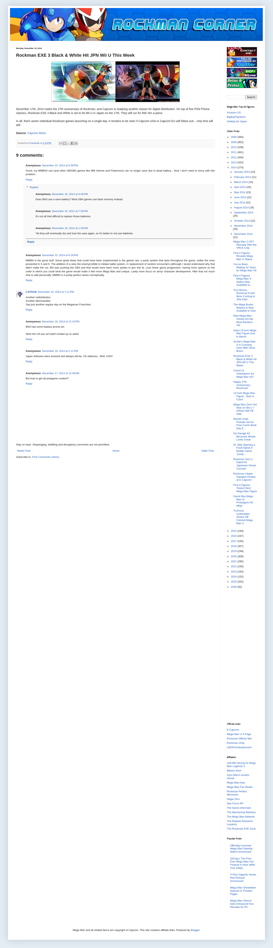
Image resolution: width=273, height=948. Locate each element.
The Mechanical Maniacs (241, 812)
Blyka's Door (234, 770)
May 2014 (240, 192)
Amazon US (234, 112)
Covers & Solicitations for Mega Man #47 (243, 373)
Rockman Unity (235, 742)
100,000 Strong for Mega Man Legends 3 (241, 764)
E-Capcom (233, 729)
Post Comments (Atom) (45, 456)
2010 (234, 147)
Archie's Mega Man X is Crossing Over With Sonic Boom (244, 346)
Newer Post (24, 450)
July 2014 (240, 202)
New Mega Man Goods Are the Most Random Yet (243, 320)
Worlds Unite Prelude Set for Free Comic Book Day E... (244, 423)
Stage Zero (233, 799)
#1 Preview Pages (243, 890)
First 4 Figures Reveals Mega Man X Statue (243, 256)
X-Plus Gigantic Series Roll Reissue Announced (243, 877)
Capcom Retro (36, 133)
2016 (234, 535)
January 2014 (242, 171)
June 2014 (240, 197)
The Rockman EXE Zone (241, 828)
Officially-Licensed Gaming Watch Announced (241, 848)
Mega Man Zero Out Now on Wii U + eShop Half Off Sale (245, 409)
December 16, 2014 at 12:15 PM (60, 321)
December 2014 (243, 233)
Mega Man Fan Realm (240, 786)
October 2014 (242, 220)
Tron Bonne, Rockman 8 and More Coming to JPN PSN (244, 295)
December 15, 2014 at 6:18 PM (60, 255)
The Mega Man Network (241, 816)
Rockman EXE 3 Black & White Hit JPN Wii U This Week (244, 360)
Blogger (195, 930)
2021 (234, 561)
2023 (234, 571)
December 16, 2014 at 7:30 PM (70, 211)
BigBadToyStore (236, 116)
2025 (234, 581)
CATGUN (31, 291)
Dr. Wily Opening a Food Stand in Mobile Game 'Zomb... (244, 449)
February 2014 (243, 177)
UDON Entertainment (239, 747)
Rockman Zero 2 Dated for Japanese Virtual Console (244, 464)
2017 (234, 541)
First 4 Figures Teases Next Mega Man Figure (245, 488)
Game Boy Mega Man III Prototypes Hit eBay (243, 501)
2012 (234, 157)
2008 (234, 136)
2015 (234, 530)
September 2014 (243, 212)
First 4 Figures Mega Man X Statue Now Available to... (242, 280)
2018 (234, 546)
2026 (234, 586)
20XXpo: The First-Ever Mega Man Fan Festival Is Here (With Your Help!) (242, 863)
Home (116, 450)
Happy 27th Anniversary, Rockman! (242, 385)
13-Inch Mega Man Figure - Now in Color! (244, 396)
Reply (29, 179)
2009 (234, 142)
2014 (234, 167)
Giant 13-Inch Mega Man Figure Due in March (244, 333)
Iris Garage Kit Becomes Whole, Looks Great (244, 436)
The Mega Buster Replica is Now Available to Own (244, 307)
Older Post (208, 450)
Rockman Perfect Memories (237, 793)
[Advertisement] (243, 655)
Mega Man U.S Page (239, 734)
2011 (234, 152)
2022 (234, 566)
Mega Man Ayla (236, 782)
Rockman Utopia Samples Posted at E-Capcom (244, 476)
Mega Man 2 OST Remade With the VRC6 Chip (244, 244)
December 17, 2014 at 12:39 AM (60, 373)
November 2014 (243, 225)
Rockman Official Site (239, 738)
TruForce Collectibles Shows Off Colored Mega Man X (243, 517)
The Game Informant (239, 807)
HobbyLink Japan (237, 121)
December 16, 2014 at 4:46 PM (70, 194)
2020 (234, 556)
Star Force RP (235, 803)
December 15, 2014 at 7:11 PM (56, 291)
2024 (234, 576)
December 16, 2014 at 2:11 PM (60, 350)
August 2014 (242, 207)
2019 (234, 551)
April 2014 (240, 187)
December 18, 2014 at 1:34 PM (70, 228)
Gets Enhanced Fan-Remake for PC (242, 903)
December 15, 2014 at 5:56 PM (60, 165)
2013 (234, 162)
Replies (34, 187)
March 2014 (241, 182)
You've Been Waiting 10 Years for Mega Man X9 (244, 267)
